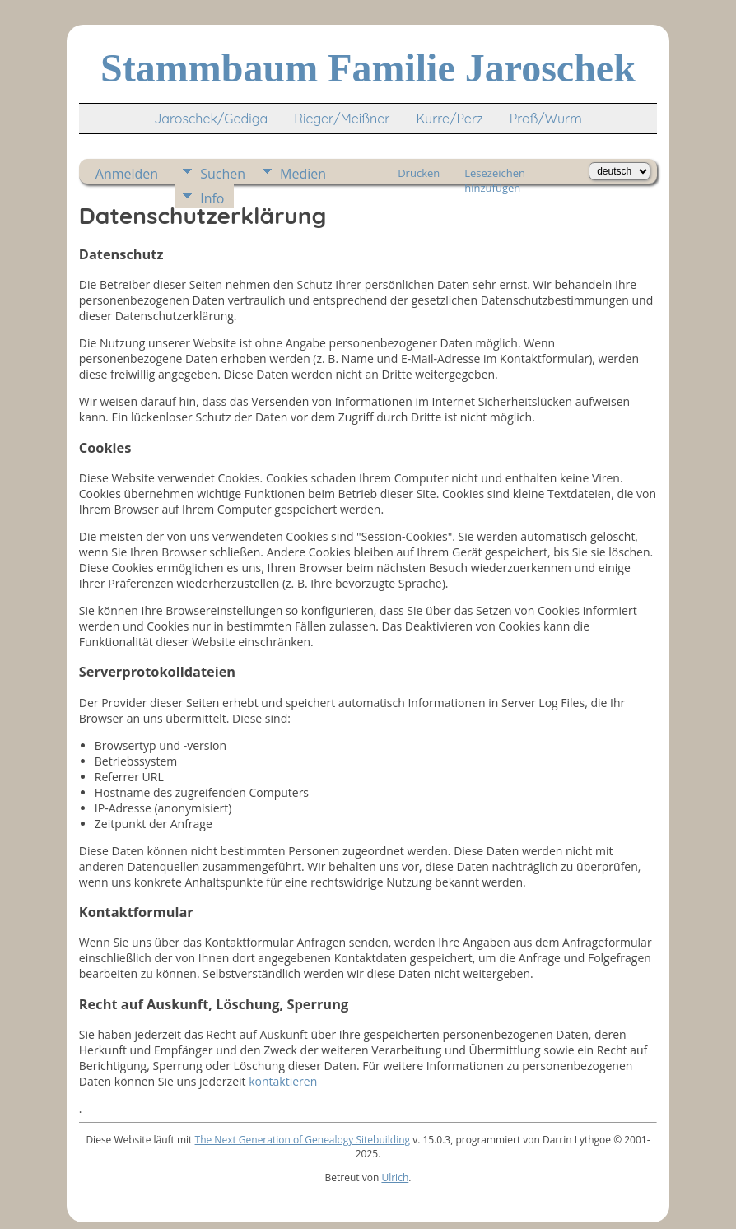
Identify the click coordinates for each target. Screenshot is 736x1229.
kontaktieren (283, 1081)
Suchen (222, 174)
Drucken (419, 172)
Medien (303, 174)
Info (212, 198)
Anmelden (126, 174)
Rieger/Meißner (341, 118)
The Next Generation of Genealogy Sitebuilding (303, 1140)
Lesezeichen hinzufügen (494, 174)
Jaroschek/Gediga (211, 118)
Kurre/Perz (449, 118)
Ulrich (394, 1178)
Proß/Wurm (546, 118)
